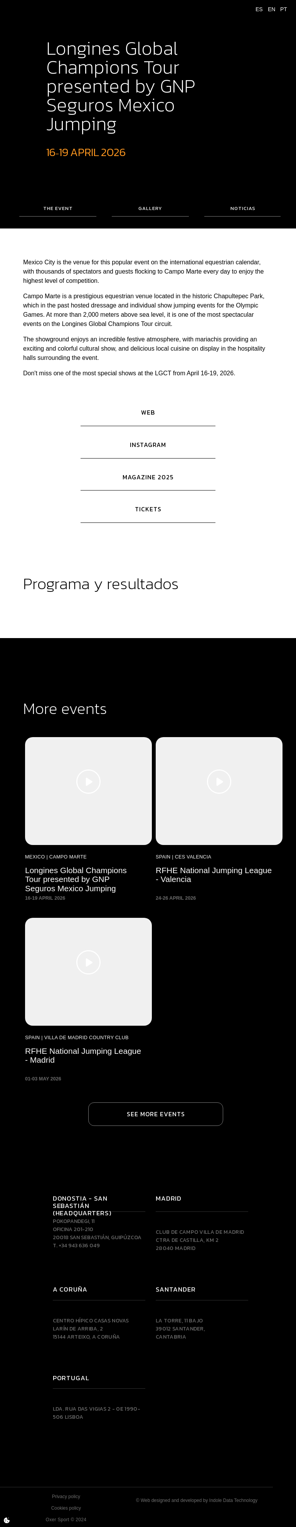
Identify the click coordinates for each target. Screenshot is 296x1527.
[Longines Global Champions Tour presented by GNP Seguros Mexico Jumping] (88, 820)
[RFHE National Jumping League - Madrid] (88, 1001)
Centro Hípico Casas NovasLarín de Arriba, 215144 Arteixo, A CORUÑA (91, 1329)
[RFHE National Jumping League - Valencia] (219, 820)
